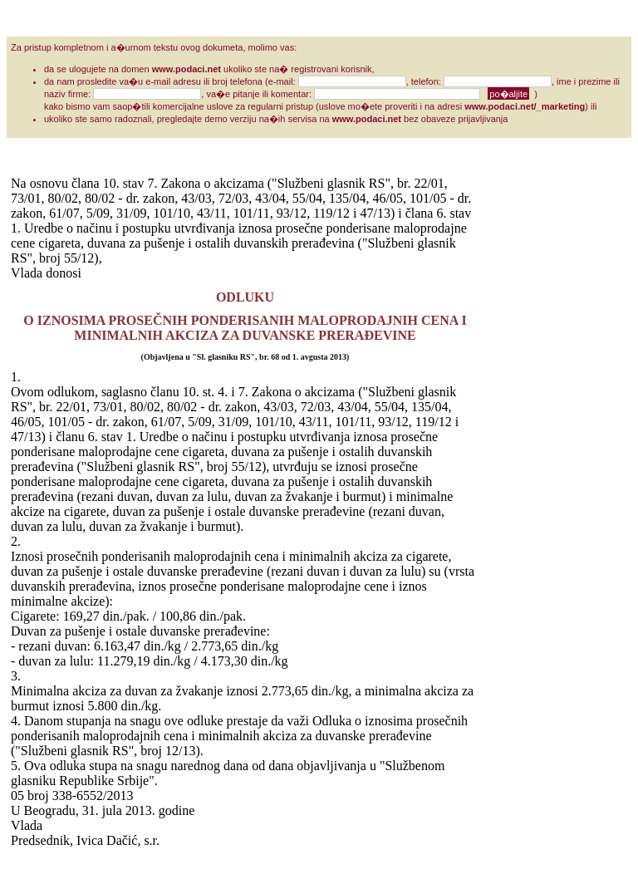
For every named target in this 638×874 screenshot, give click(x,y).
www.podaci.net (186, 69)
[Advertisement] (545, 425)
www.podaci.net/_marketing (524, 106)
